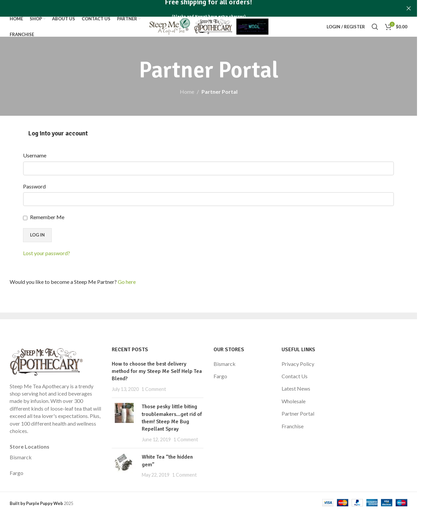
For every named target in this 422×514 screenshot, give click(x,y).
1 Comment (153, 389)
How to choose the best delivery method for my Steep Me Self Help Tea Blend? (157, 371)
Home (187, 91)
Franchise (293, 426)
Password (34, 186)
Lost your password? (46, 253)
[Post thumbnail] (124, 423)
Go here (127, 282)
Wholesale (294, 401)
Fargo (16, 473)
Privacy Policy (298, 364)
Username (34, 155)
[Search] (375, 26)
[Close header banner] (408, 8)
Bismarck (21, 457)
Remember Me (43, 217)
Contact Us (295, 376)
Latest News (296, 388)
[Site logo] (208, 26)
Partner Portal (298, 413)
